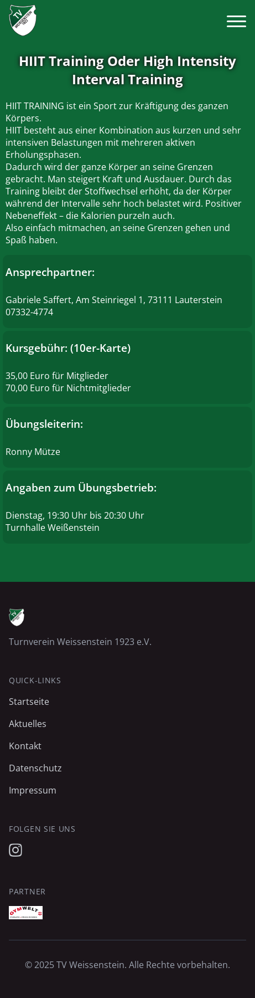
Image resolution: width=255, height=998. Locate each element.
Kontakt (25, 746)
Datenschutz (35, 768)
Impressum (32, 790)
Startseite (29, 701)
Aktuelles (27, 724)
